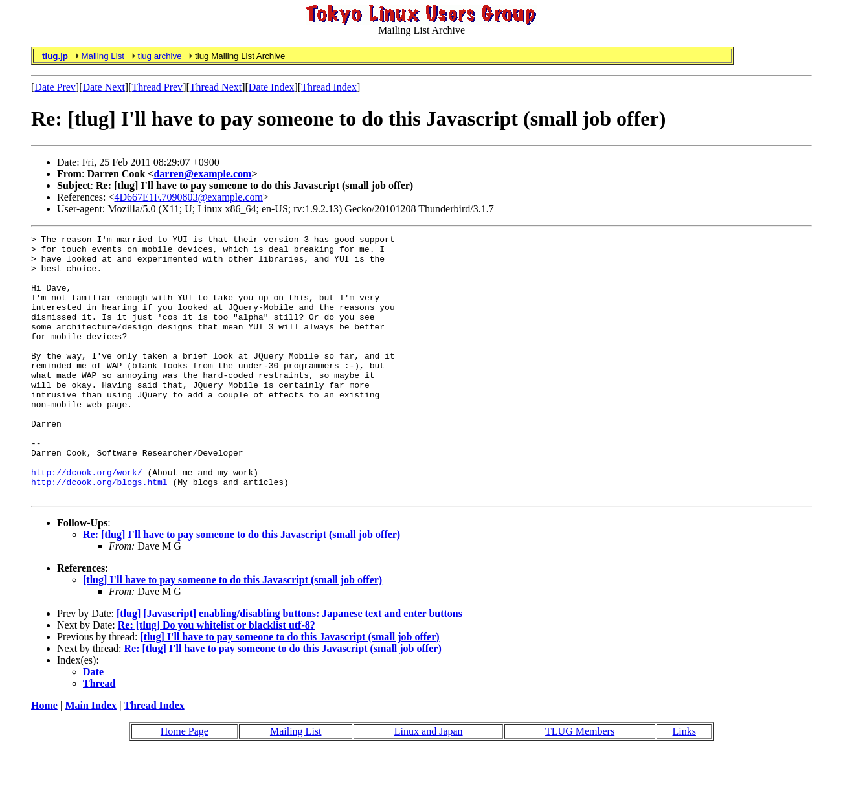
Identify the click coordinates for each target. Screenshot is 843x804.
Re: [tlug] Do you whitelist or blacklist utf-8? (216, 677)
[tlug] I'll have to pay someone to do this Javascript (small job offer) (232, 632)
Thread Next (216, 87)
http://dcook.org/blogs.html (99, 532)
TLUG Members (579, 783)
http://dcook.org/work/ (86, 520)
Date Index (272, 87)
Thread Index (329, 87)
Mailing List (102, 56)
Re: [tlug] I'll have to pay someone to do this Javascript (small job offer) (241, 586)
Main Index (91, 757)
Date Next (104, 87)
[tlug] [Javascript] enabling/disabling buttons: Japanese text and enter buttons (289, 665)
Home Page (184, 783)
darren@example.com (202, 173)
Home (44, 757)
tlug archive (159, 56)
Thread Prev (157, 87)
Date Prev (55, 87)
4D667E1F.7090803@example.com (189, 197)
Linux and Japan (428, 783)
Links (684, 783)
